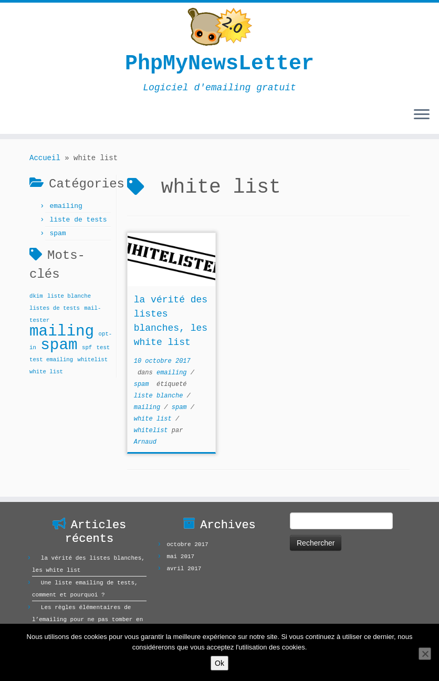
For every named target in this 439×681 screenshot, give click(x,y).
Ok (219, 663)
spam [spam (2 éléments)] (58, 345)
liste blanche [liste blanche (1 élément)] (69, 296)
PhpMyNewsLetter (219, 64)
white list (154, 419)
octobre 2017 (187, 544)
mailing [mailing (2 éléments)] (61, 331)
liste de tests (78, 220)
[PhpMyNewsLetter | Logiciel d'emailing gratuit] (219, 27)
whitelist (153, 430)
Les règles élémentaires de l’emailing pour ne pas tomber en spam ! (87, 619)
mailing (149, 407)
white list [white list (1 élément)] (46, 372)
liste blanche (160, 396)
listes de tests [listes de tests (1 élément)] (54, 308)
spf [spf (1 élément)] (87, 347)
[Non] (425, 653)
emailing (65, 206)
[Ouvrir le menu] (422, 115)
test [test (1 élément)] (103, 347)
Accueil (44, 158)
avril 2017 (183, 568)
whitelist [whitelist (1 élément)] (93, 360)
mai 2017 (180, 556)
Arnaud (145, 442)
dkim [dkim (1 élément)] (36, 296)
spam (57, 233)
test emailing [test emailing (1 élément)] (51, 360)
